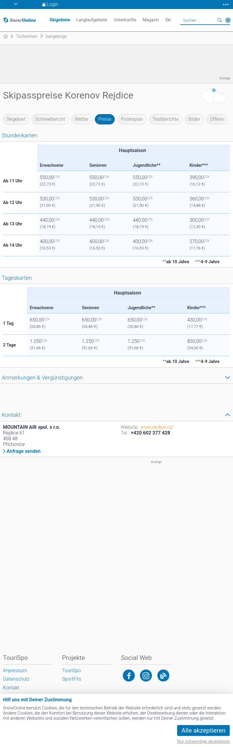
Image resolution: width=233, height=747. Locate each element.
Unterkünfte (125, 20)
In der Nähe (228, 20)
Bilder (194, 119)
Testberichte (166, 119)
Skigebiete (60, 20)
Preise (104, 119)
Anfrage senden (24, 451)
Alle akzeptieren (203, 730)
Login (52, 4)
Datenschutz (16, 679)
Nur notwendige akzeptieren (203, 741)
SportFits (71, 679)
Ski (168, 20)
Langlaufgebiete (91, 20)
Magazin (151, 20)
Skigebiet (16, 119)
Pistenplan (132, 119)
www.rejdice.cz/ (157, 427)
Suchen (219, 20)
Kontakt (11, 688)
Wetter (82, 119)
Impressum (15, 670)
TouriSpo (71, 670)
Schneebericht (50, 119)
